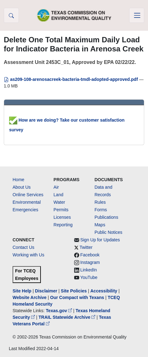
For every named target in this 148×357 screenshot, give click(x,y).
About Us (22, 187)
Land (58, 194)
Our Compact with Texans (77, 297)
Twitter (85, 247)
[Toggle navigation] (136, 15)
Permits (60, 209)
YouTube (88, 277)
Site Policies (74, 290)
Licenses (62, 217)
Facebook (89, 254)
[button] (11, 15)
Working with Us (28, 254)
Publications (106, 217)
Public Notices (109, 232)
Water (59, 202)
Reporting (63, 224)
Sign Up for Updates (100, 239)
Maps (100, 224)
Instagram (90, 262)
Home (18, 179)
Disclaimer (46, 290)
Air (56, 187)
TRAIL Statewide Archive (68, 317)
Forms (101, 209)
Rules (100, 202)
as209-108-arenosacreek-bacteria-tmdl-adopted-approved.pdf (71, 79)
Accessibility (104, 290)
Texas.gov (59, 310)
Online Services (28, 194)
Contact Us (23, 247)
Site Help (22, 290)
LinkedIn (88, 269)
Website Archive (30, 297)
